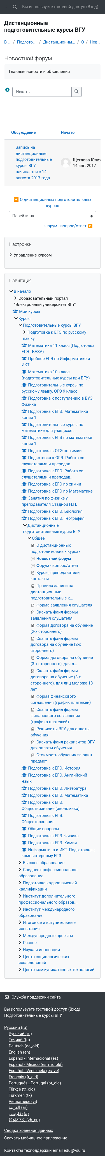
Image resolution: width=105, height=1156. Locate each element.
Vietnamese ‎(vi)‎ (23, 1101)
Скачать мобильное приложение (35, 1138)
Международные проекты (48, 935)
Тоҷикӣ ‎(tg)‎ (19, 1039)
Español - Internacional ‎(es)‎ (33, 1058)
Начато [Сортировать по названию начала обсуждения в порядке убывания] (67, 132)
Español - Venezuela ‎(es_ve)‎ (34, 1070)
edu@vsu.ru (74, 1150)
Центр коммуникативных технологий (58, 969)
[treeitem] (52, 255)
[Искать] (42, 92)
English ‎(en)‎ (19, 1052)
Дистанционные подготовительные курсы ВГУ (59, 42)
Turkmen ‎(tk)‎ (20, 1095)
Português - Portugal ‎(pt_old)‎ (35, 1083)
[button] (15, 7)
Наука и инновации (41, 949)
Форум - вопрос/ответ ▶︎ (69, 225)
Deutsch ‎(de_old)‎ (24, 1046)
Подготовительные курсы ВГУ (27, 42)
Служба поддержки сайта (32, 997)
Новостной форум (95, 42)
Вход (92, 6)
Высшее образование (43, 862)
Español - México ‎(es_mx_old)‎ (36, 1064)
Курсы (24, 318)
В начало (7, 42)
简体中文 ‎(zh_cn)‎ (24, 1119)
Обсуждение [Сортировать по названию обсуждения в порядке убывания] (23, 132)
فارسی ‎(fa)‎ (19, 1113)
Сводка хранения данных (28, 1130)
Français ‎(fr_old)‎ (23, 1076)
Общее (82, 42)
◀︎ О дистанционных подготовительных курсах (53, 202)
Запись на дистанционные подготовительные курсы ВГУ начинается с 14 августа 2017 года (34, 163)
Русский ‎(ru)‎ (15, 1027)
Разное (30, 942)
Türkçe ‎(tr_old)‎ (22, 1089)
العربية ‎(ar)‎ (18, 1107)
